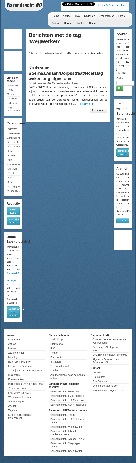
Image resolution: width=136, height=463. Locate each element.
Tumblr (54, 370)
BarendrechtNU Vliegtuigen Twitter (65, 445)
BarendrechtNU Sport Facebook (68, 404)
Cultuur (10, 151)
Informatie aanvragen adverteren (110, 390)
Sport (10, 182)
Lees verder (88, 103)
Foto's (121, 16)
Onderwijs (12, 169)
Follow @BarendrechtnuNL (113, 5)
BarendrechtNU (13, 146)
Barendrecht (13, 142)
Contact (93, 23)
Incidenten (89, 16)
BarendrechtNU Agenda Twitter (67, 438)
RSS (53, 348)
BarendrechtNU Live (19, 361)
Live (77, 16)
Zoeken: (120, 78)
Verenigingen (13, 186)
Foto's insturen (13, 211)
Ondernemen (13, 164)
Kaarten (68, 23)
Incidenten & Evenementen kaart (26, 383)
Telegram (11, 94)
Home (55, 16)
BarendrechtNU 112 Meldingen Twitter (67, 421)
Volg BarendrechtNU (13, 109)
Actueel (67, 16)
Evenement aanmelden (105, 385)
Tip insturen (98, 376)
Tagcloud (13, 410)
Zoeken (81, 23)
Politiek (10, 173)
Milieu (10, 160)
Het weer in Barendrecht (21, 366)
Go (119, 88)
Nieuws (12, 348)
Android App (57, 339)
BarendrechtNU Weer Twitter (66, 426)
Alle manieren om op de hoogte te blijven (67, 377)
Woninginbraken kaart (20, 397)
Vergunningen (16, 401)
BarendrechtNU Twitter (62, 414)
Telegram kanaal (59, 366)
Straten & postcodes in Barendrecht (20, 416)
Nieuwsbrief (13, 85)
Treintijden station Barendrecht (25, 370)
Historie (11, 155)
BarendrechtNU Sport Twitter (66, 451)
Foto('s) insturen (101, 381)
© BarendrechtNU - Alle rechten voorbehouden (109, 341)
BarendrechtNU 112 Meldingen (14, 311)
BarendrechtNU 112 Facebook (67, 400)
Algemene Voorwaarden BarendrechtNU (105, 361)
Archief (122, 220)
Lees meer (99, 110)
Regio (10, 177)
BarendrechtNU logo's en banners (106, 349)
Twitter (10, 90)
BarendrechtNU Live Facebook (67, 395)
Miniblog (13, 357)
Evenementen (106, 16)
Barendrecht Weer (123, 152)
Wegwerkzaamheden (13, 191)
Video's (56, 23)
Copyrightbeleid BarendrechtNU (110, 354)
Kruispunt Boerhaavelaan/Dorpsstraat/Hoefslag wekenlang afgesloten (66, 73)
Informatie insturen (13, 221)
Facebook (12, 98)
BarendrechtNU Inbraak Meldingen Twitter (63, 433)
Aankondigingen (13, 138)
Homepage (14, 339)
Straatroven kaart (17, 388)
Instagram (12, 103)
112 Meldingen (16, 352)
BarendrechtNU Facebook (64, 391)
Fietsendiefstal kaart (19, 392)
